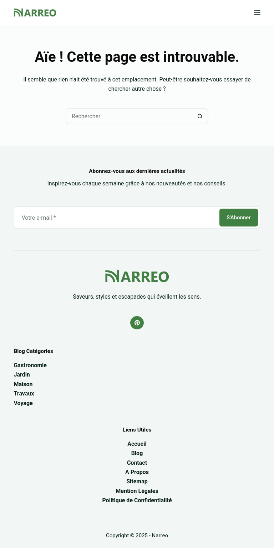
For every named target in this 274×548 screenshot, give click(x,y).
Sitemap (137, 481)
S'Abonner (239, 217)
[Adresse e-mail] (116, 217)
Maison (23, 384)
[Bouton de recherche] (200, 116)
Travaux (24, 393)
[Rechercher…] (129, 116)
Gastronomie (30, 365)
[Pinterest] (137, 323)
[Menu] (257, 12)
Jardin (22, 374)
